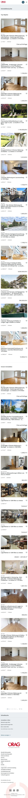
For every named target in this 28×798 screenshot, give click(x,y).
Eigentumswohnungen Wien (7, 724)
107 (19, 709)
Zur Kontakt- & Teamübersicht (7, 782)
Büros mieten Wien (5, 726)
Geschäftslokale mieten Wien (7, 729)
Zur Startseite (3, 2)
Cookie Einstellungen (14, 795)
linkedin (10, 790)
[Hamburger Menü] (26, 2)
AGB (23, 794)
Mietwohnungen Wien (5, 722)
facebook (14, 790)
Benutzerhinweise (19, 794)
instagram (17, 790)
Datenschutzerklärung (11, 794)
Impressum (5, 794)
